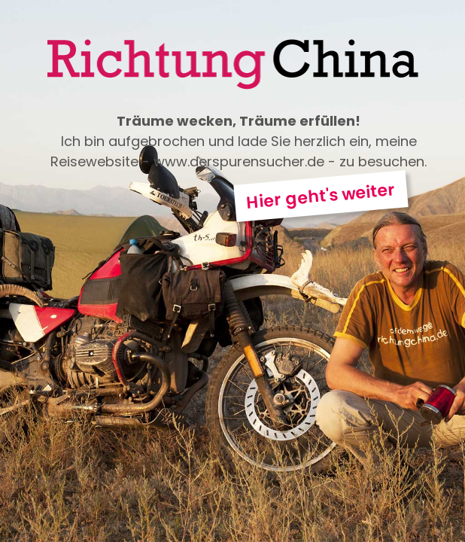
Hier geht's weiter (321, 196)
